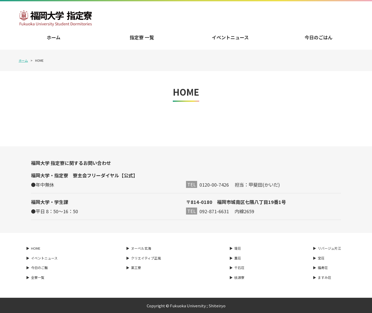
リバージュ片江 (329, 248)
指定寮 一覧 (142, 37)
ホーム (53, 37)
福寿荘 (323, 267)
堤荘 (237, 248)
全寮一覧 (37, 277)
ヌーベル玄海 (141, 248)
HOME (35, 248)
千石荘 (239, 267)
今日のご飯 (39, 267)
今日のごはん (318, 37)
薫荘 (237, 258)
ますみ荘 (324, 277)
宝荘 (321, 258)
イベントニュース (230, 37)
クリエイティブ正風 (146, 258)
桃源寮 (239, 277)
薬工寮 (136, 267)
